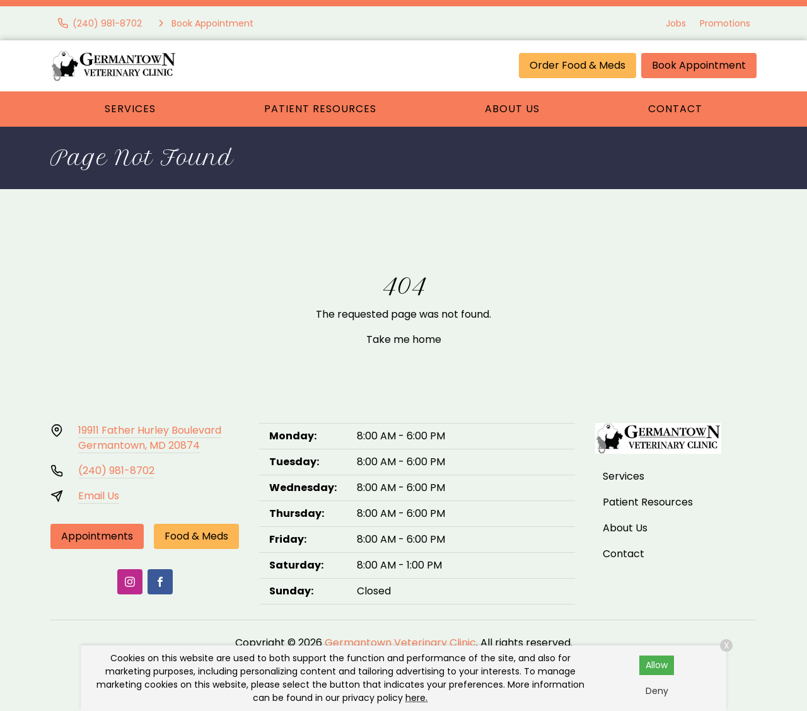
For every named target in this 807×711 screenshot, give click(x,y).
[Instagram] (129, 581)
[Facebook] (160, 581)
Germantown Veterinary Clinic (400, 642)
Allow (657, 665)
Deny (657, 691)
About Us (512, 108)
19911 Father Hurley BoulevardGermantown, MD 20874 (149, 438)
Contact (675, 108)
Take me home (403, 339)
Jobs (676, 23)
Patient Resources (320, 108)
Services (130, 108)
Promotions (725, 23)
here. (416, 697)
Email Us (98, 495)
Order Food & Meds (577, 65)
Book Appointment (699, 65)
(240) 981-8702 (116, 470)
